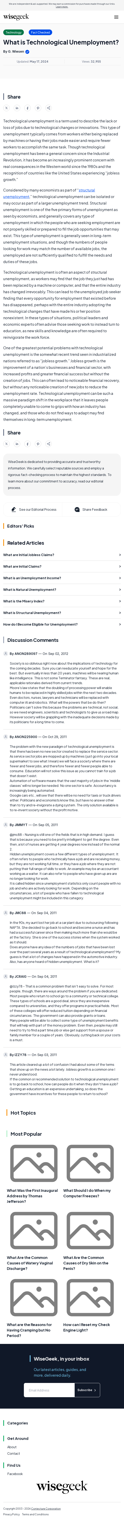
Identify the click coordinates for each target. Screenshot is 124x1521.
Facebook (15, 1474)
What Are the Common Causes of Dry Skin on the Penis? (85, 1263)
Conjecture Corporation (46, 1508)
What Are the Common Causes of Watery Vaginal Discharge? (30, 1263)
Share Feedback (90, 509)
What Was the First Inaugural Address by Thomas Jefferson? (32, 1196)
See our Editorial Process (33, 509)
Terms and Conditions (35, 1514)
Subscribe (87, 1390)
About (12, 1447)
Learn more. (62, 6)
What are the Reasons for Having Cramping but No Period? (29, 1330)
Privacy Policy (11, 1514)
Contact (13, 1453)
